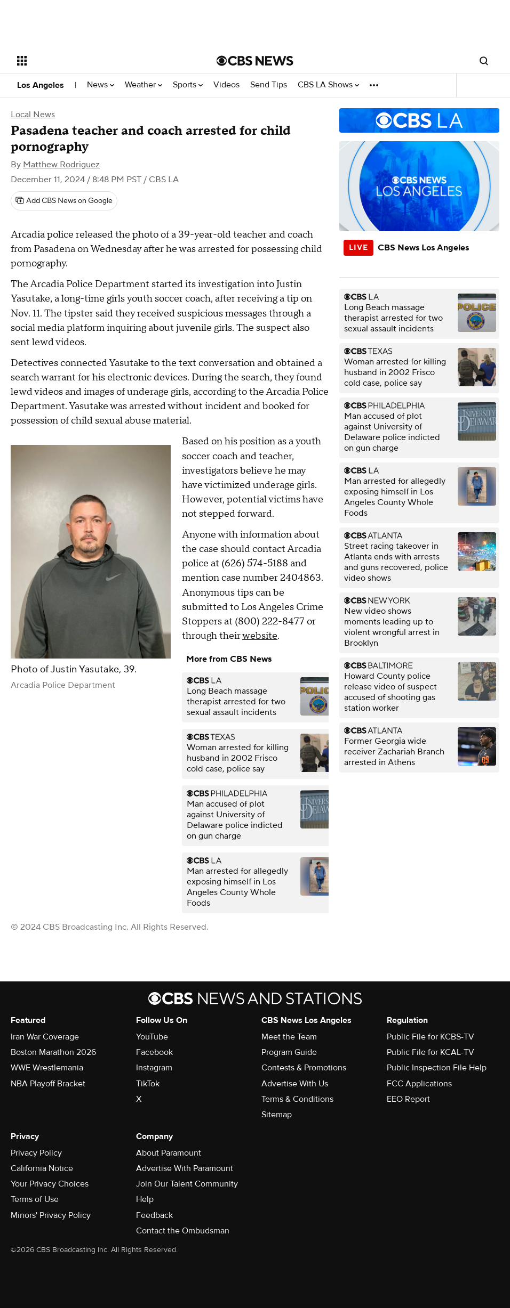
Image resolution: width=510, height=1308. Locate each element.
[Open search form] (484, 61)
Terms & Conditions (297, 1099)
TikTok (148, 1083)
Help (145, 1199)
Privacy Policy (36, 1153)
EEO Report (408, 1099)
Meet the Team (289, 1037)
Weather (143, 85)
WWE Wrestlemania (47, 1067)
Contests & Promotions (303, 1067)
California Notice (42, 1168)
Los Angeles (40, 85)
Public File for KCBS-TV (430, 1037)
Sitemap (276, 1114)
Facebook (154, 1052)
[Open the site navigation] (96, 61)
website (259, 636)
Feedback (154, 1215)
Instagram (154, 1067)
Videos (226, 85)
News (100, 85)
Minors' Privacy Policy (51, 1215)
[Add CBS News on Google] (64, 200)
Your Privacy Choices (50, 1184)
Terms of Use (35, 1199)
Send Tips (268, 85)
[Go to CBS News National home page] (255, 60)
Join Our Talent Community (187, 1184)
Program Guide (289, 1052)
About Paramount (168, 1153)
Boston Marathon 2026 (53, 1052)
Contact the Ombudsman (182, 1230)
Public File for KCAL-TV (430, 1052)
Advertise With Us (294, 1083)
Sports (188, 85)
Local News (33, 114)
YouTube (152, 1037)
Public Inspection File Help (437, 1067)
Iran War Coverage (45, 1037)
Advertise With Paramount (184, 1168)
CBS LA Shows (328, 85)
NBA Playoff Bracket (48, 1083)
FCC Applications (419, 1083)
